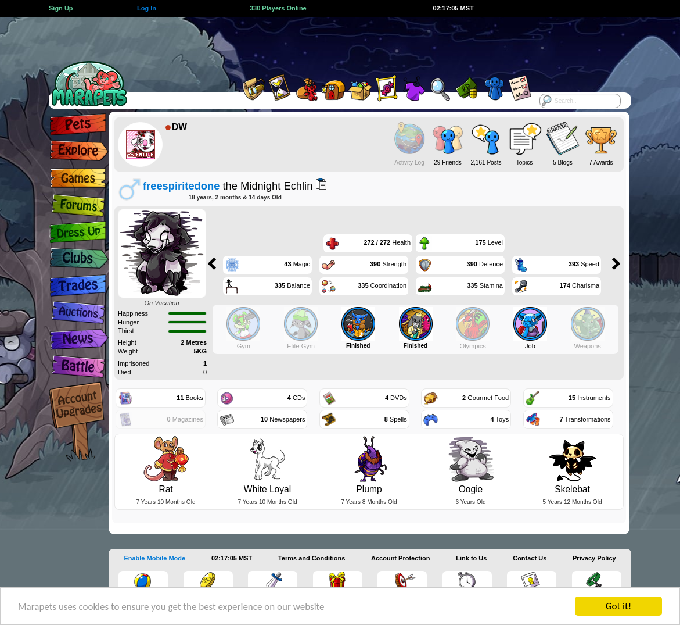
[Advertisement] (329, 43)
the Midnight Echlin (227, 186)
